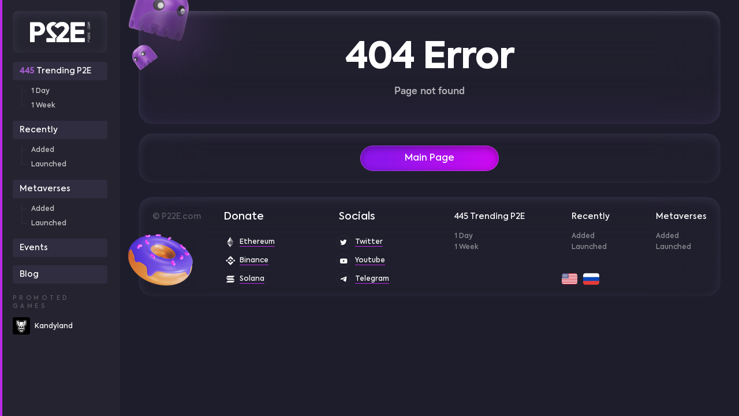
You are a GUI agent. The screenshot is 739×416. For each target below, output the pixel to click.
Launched (48, 164)
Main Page (429, 158)
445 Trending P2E (489, 217)
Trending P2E (55, 71)
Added (42, 150)
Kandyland (54, 326)
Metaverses (45, 189)
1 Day (40, 91)
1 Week (43, 105)
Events (34, 248)
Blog (29, 274)
